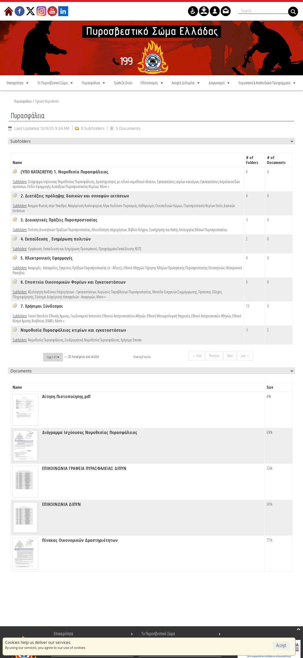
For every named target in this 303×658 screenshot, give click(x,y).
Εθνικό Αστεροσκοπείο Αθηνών (211, 315)
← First (196, 355)
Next (229, 355)
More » (104, 186)
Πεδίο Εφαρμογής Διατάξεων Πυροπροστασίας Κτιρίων (62, 186)
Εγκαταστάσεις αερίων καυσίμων (178, 181)
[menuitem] (18, 82)
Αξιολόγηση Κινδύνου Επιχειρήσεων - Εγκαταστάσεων (62, 291)
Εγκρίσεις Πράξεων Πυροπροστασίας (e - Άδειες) (90, 267)
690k (270, 431)
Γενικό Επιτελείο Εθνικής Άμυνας (48, 315)
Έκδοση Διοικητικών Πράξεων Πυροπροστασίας (59, 229)
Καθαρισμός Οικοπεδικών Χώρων (160, 205)
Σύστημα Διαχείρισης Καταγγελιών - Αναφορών (65, 296)
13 (247, 305)
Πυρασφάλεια (22, 100)
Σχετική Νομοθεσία (47, 100)
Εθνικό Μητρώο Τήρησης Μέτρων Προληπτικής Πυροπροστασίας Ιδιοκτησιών (174, 267)
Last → (245, 355)
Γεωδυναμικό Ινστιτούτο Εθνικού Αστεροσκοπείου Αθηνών (108, 315)
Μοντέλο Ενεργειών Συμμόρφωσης (174, 291)
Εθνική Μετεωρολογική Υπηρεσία (168, 315)
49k (269, 395)
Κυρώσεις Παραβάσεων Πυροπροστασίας (124, 291)
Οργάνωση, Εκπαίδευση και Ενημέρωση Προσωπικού (62, 248)
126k (270, 467)
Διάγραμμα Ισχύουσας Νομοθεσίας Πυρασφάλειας (61, 181)
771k (270, 539)
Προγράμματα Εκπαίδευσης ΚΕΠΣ (120, 248)
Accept (281, 645)
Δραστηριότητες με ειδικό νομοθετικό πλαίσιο (126, 181)
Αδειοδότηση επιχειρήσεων (109, 229)
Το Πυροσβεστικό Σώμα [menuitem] (158, 633)
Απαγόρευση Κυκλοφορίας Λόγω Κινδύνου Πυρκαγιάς (102, 205)
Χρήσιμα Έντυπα (131, 339)
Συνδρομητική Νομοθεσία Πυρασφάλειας (92, 339)
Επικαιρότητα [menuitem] (63, 633)
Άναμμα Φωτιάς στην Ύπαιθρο (47, 205)
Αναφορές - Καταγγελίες (43, 267)
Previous (214, 355)
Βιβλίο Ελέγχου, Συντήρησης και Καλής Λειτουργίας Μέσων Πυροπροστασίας (177, 229)
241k (270, 503)
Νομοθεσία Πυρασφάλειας (45, 339)
